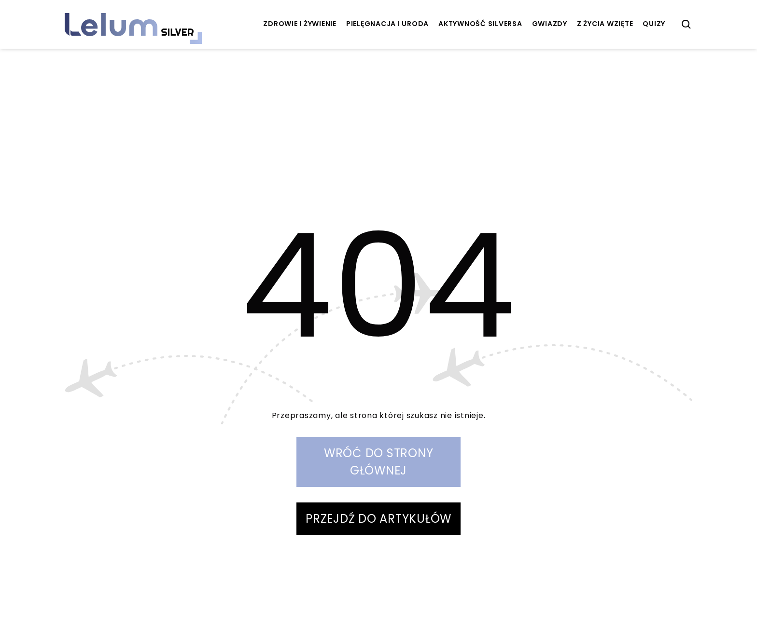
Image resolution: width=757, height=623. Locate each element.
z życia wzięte (605, 23)
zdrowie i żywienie (299, 23)
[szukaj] (686, 24)
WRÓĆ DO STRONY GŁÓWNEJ (379, 461)
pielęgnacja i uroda (387, 23)
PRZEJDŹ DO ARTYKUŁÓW (378, 519)
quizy (654, 23)
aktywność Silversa (480, 23)
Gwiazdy (549, 23)
